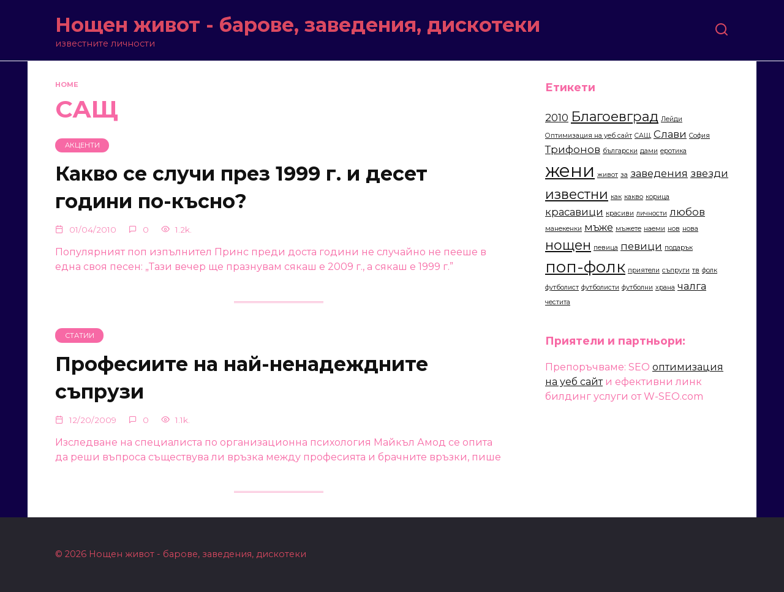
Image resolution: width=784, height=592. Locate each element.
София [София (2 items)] (699, 136)
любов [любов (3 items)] (687, 212)
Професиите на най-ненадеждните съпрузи (241, 377)
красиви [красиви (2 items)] (620, 213)
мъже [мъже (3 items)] (598, 227)
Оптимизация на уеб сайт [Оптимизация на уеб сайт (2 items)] (588, 136)
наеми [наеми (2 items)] (654, 229)
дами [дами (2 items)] (649, 151)
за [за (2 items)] (624, 175)
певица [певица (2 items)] (606, 248)
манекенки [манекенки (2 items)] (563, 229)
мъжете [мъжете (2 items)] (628, 229)
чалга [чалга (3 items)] (691, 286)
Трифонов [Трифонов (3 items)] (572, 149)
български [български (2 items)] (620, 151)
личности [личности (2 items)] (651, 213)
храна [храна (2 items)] (665, 287)
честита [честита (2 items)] (557, 302)
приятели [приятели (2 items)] (644, 270)
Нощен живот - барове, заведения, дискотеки (297, 25)
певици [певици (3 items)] (641, 246)
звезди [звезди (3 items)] (709, 173)
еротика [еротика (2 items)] (673, 151)
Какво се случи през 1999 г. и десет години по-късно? (241, 188)
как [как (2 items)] (616, 197)
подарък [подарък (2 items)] (679, 248)
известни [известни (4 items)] (576, 194)
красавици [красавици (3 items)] (574, 212)
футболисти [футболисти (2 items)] (600, 287)
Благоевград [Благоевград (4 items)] (614, 116)
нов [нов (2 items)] (674, 229)
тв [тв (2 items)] (695, 270)
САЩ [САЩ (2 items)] (643, 136)
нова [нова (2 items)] (690, 229)
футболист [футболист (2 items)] (562, 287)
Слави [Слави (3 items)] (670, 134)
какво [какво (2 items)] (633, 197)
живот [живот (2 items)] (607, 175)
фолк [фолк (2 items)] (709, 270)
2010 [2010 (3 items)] (556, 117)
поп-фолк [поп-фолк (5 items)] (585, 266)
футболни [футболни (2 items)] (637, 287)
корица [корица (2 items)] (657, 197)
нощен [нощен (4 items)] (568, 245)
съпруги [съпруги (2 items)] (676, 270)
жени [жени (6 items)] (570, 170)
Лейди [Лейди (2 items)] (671, 119)
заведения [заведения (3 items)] (659, 173)
